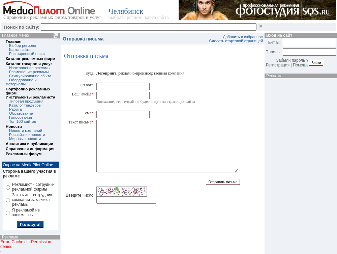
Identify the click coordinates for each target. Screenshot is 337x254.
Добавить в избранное (243, 37)
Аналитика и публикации (29, 144)
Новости (14, 126)
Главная (13, 41)
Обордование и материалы (21, 82)
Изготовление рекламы (30, 68)
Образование (21, 113)
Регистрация (277, 65)
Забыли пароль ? (292, 60)
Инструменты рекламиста (30, 97)
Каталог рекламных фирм (30, 59)
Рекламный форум (23, 154)
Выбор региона (22, 46)
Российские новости (27, 135)
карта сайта (156, 17)
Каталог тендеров (25, 105)
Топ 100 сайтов (22, 121)
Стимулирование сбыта (30, 76)
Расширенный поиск (27, 54)
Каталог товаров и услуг (29, 64)
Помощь (300, 65)
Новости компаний (25, 131)
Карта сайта (19, 50)
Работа (15, 109)
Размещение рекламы (29, 72)
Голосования (20, 117)
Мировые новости (25, 139)
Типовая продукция (26, 101)
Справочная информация (30, 149)
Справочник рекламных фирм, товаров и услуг (52, 17)
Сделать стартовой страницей (236, 41)
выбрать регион (125, 17)
